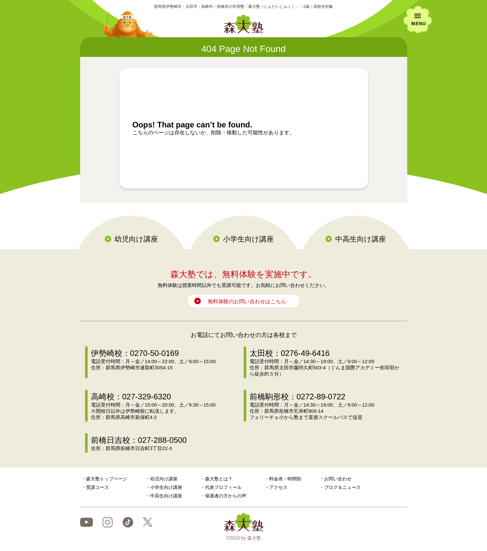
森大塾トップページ (106, 478)
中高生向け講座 (360, 239)
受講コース (97, 487)
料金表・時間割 (285, 478)
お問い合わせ (338, 478)
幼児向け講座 (136, 239)
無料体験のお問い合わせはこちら (247, 301)
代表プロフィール (223, 487)
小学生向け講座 (248, 239)
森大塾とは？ (219, 478)
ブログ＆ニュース (342, 487)
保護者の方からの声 (225, 495)
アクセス (278, 487)
